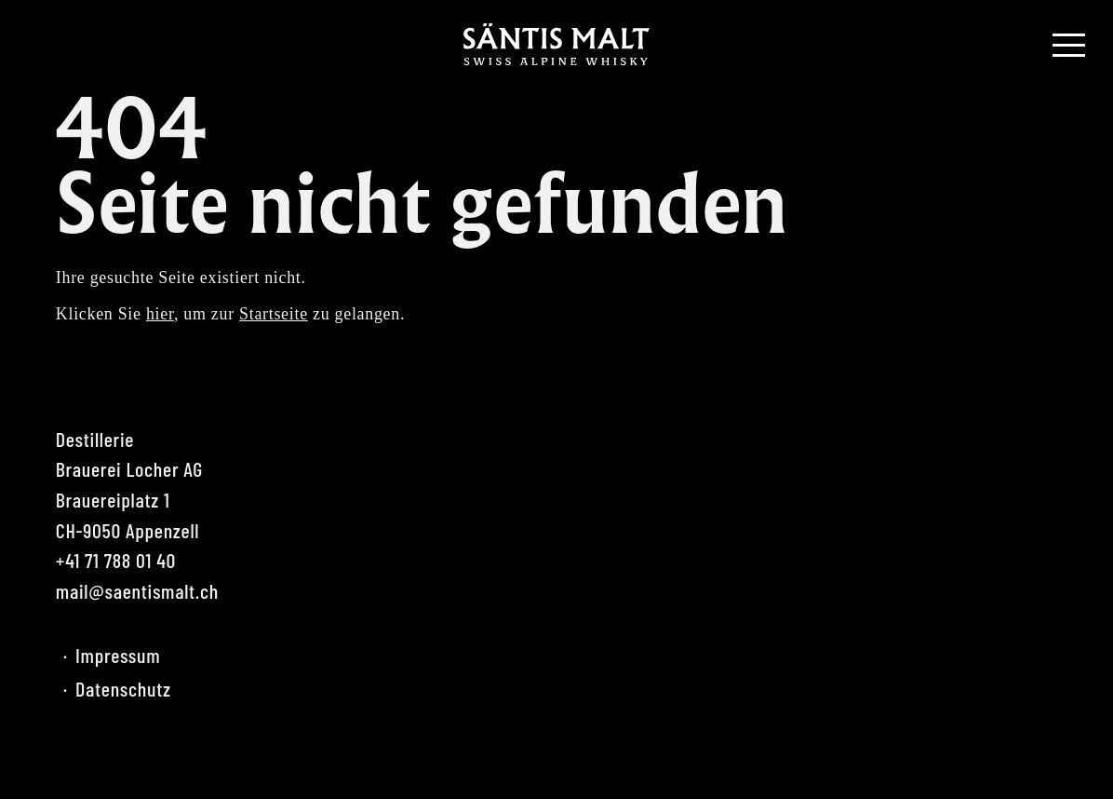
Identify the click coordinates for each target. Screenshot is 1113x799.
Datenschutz (117, 688)
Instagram (116, 757)
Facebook (70, 757)
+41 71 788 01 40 (116, 560)
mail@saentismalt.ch (137, 590)
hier (160, 314)
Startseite (273, 314)
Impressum (111, 655)
